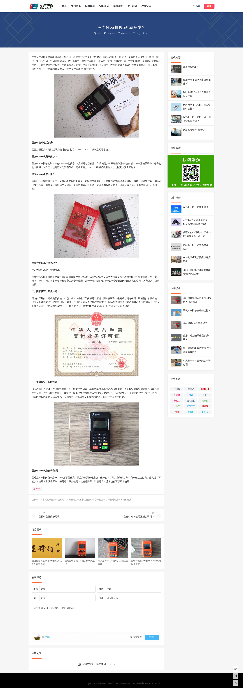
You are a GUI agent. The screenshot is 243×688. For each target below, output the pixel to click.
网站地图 (137, 683)
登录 (209, 6)
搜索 (197, 6)
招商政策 (104, 6)
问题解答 (90, 6)
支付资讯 (76, 6)
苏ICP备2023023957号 (150, 683)
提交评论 (152, 637)
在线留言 (146, 6)
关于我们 (132, 6)
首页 (64, 6)
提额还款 (118, 6)
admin (99, 33)
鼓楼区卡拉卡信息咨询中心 (42, 6)
